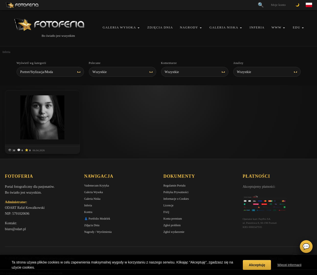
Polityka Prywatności (176, 192)
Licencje (169, 205)
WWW (276, 27)
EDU (296, 27)
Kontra (88, 212)
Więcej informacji (289, 265)
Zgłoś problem (172, 225)
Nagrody (189, 27)
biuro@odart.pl (15, 229)
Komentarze (169, 63)
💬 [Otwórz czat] (306, 246)
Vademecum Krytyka (96, 185)
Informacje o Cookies (176, 198)
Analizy (238, 63)
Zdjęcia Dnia (160, 27)
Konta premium (173, 218)
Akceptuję (257, 265)
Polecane (95, 63)
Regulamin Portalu (175, 185)
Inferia (257, 27)
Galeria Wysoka (119, 27)
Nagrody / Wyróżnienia (98, 232)
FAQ (166, 212)
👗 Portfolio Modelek (97, 218)
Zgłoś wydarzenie (174, 232)
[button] (139, 28)
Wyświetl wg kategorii (31, 63)
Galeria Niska (224, 27)
